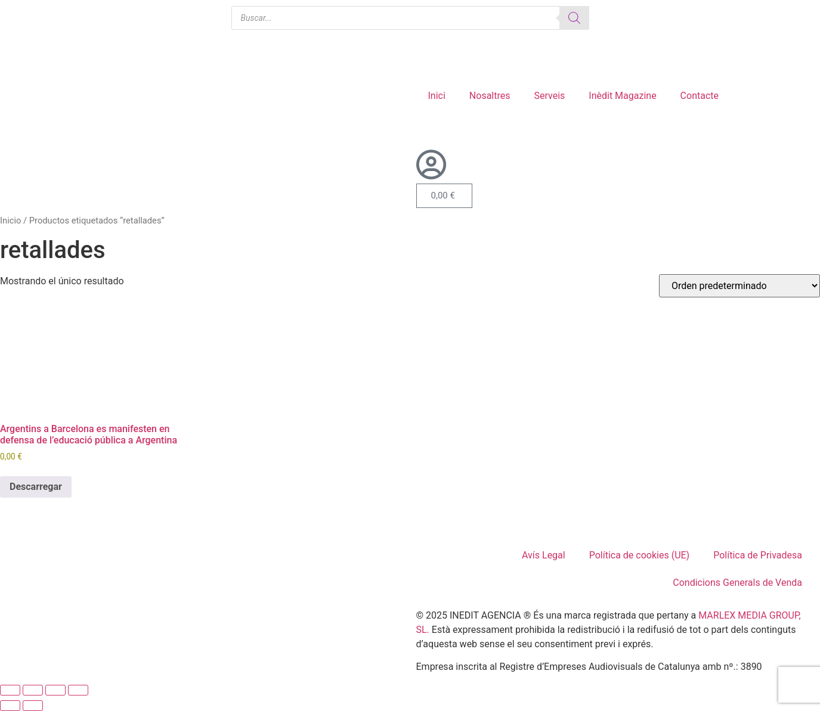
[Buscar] (574, 18)
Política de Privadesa (757, 555)
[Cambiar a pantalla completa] (33, 690)
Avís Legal (543, 555)
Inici (436, 95)
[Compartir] (55, 690)
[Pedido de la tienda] (739, 285)
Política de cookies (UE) (639, 555)
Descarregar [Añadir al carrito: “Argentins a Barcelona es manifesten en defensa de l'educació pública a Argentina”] (36, 486)
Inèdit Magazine (622, 95)
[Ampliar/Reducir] (10, 690)
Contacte (699, 95)
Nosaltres (489, 95)
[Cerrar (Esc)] (78, 690)
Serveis (549, 95)
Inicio (10, 220)
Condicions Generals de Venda (737, 582)
